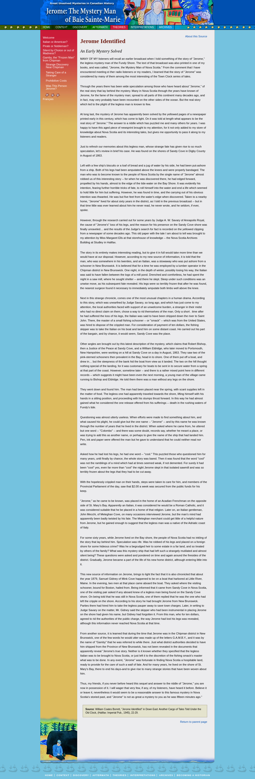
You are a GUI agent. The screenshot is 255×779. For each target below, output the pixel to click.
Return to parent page (193, 721)
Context (61, 27)
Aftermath (100, 27)
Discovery (80, 27)
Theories (119, 27)
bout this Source (196, 36)
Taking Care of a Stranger (56, 74)
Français (48, 99)
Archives (165, 27)
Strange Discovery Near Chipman (57, 66)
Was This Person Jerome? (56, 87)
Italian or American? (55, 41)
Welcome (48, 37)
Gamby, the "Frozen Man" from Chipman (59, 59)
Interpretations (142, 27)
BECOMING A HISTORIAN (193, 775)
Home (46, 27)
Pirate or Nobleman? (55, 46)
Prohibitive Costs (56, 80)
